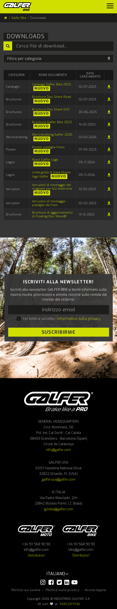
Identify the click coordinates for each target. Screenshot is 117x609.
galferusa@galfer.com (58, 479)
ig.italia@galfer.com (58, 509)
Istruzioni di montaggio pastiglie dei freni (49, 203)
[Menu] (110, 7)
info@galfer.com (58, 450)
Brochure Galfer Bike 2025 (52, 122)
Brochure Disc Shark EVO (51, 109)
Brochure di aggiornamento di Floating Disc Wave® (52, 214)
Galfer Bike (18, 18)
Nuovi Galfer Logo (45, 159)
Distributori (36, 555)
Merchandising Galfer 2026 (52, 134)
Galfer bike (81, 531)
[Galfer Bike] (19, 6)
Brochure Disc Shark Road (51, 97)
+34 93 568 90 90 (36, 544)
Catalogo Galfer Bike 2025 (51, 84)
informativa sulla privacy (78, 318)
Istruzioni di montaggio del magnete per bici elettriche (52, 187)
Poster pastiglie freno (48, 147)
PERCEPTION (70, 604)
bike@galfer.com (80, 550)
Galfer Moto (36, 531)
